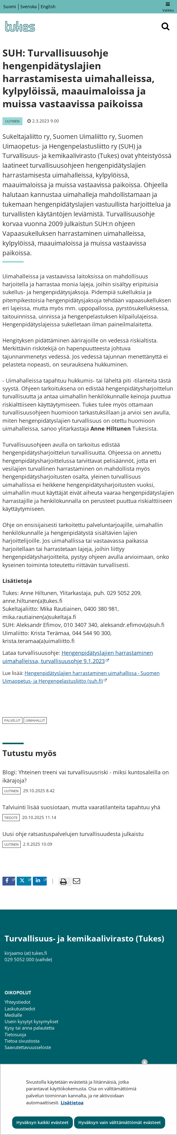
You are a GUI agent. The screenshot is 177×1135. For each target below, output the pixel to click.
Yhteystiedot (17, 1002)
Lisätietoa (72, 1102)
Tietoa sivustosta (22, 1041)
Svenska (28, 6)
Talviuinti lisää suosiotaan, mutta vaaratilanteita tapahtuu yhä (81, 807)
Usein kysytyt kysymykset (31, 1021)
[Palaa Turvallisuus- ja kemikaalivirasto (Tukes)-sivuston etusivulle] (20, 26)
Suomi (9, 6)
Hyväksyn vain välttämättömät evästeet (119, 1122)
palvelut (12, 720)
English (48, 6)
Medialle (13, 1015)
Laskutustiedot (20, 1009)
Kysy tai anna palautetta (29, 1028)
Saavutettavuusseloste (28, 1047)
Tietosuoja (15, 1034)
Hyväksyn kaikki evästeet (42, 1122)
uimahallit (35, 720)
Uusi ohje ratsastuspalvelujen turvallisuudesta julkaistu (73, 833)
